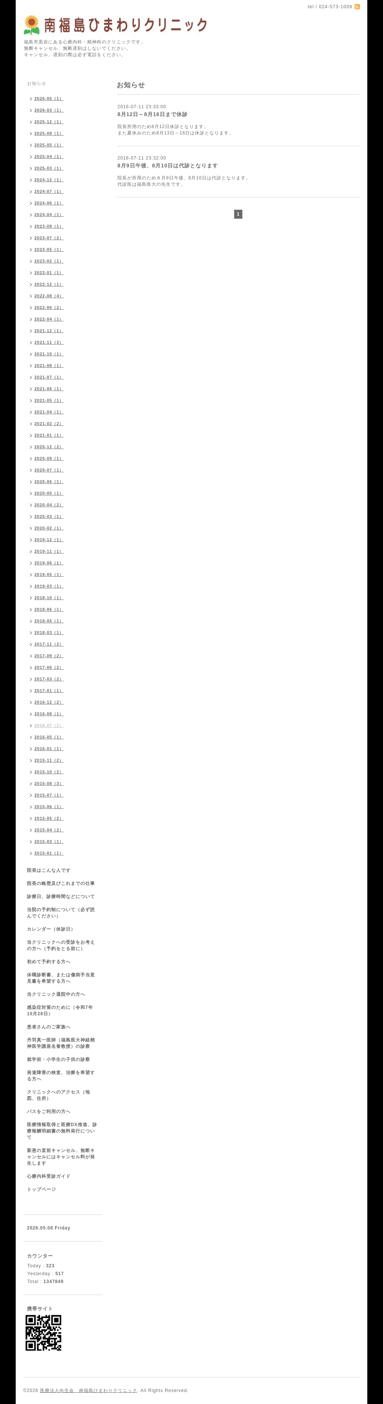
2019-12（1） (49, 539)
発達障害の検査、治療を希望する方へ (61, 1076)
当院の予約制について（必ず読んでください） (61, 913)
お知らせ (36, 83)
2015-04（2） (49, 830)
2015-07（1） (49, 795)
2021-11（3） (49, 342)
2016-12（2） (49, 702)
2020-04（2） (49, 505)
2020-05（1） (49, 493)
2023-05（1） (49, 249)
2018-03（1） (49, 632)
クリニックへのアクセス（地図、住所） (58, 1095)
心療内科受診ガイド (49, 1176)
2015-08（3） (49, 783)
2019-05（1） (49, 574)
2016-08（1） (49, 714)
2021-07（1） (49, 377)
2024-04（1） (49, 214)
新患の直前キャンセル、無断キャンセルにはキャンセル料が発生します (61, 1157)
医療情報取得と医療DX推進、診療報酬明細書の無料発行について (62, 1131)
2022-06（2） (49, 307)
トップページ (41, 1189)
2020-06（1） (49, 481)
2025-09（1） (49, 133)
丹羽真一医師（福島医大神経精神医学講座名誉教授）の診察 (61, 1043)
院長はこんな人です (49, 870)
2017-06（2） (49, 667)
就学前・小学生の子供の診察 (58, 1059)
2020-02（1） (49, 528)
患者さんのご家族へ (49, 1027)
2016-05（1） (49, 737)
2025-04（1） (49, 156)
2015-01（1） (49, 853)
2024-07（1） (49, 191)
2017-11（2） (49, 644)
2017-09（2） (49, 656)
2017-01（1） (49, 690)
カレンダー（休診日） (51, 929)
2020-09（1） (49, 458)
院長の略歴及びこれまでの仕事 (61, 883)
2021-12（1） (49, 330)
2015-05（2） (49, 818)
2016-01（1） (49, 748)
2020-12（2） (49, 447)
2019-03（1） (49, 586)
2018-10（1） (49, 597)
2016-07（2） (49, 725)
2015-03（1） (49, 841)
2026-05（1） (49, 98)
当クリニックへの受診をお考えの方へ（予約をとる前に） (61, 945)
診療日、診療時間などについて (61, 896)
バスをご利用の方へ (49, 1111)
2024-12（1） (49, 180)
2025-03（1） (49, 168)
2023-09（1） (49, 226)
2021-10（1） (49, 354)
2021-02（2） (49, 423)
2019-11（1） (49, 551)
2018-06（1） (49, 609)
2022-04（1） (49, 319)
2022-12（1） (49, 284)
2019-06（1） (49, 563)
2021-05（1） (49, 400)
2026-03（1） (49, 110)
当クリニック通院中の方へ (56, 994)
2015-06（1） (49, 806)
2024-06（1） (49, 203)
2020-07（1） (49, 470)
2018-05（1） (49, 621)
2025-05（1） (49, 145)
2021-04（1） (49, 412)
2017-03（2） (49, 679)
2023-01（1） (49, 272)
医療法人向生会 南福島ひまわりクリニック (88, 1390)
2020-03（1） (49, 516)
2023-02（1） (49, 261)
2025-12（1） (49, 121)
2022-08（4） (49, 296)
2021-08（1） (49, 365)
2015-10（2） (49, 772)
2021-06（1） (49, 388)
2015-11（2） (49, 760)
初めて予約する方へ (49, 961)
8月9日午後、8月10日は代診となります (167, 166)
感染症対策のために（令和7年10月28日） (60, 1010)
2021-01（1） (49, 435)
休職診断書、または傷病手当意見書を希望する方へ (61, 978)
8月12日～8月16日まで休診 (152, 114)
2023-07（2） (49, 238)
